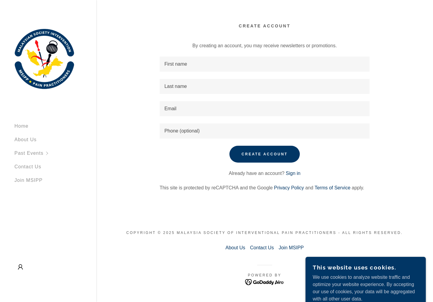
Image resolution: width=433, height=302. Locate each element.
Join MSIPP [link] (28, 180)
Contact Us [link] (27, 166)
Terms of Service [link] (332, 187)
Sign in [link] (293, 173)
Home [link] (21, 126)
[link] (44, 58)
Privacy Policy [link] (289, 187)
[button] (55, 153)
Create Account (264, 154)
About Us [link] (25, 139)
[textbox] (265, 64)
